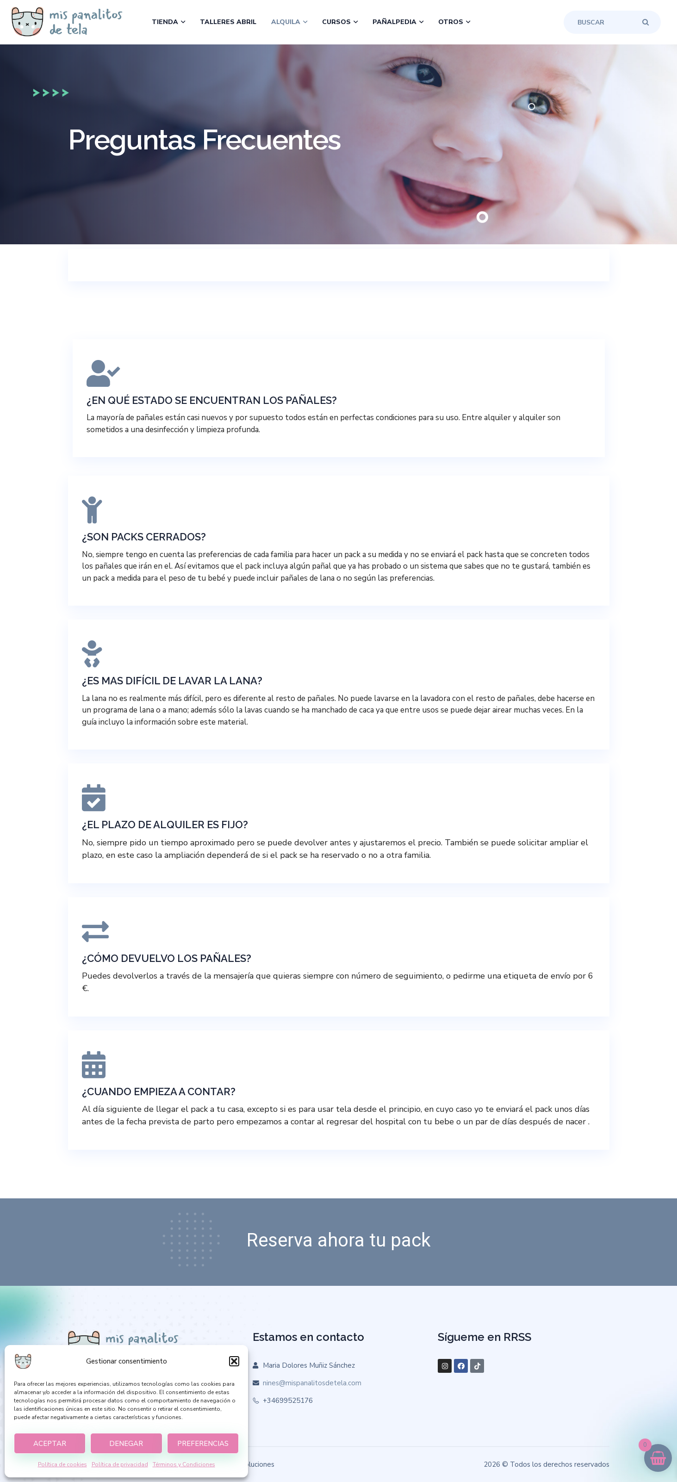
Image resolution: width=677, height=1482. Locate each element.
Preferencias (203, 1443)
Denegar (126, 1443)
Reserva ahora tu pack (339, 1240)
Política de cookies (62, 1464)
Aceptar (49, 1443)
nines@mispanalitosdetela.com (312, 1383)
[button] (234, 1361)
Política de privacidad (120, 1464)
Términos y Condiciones (184, 1464)
